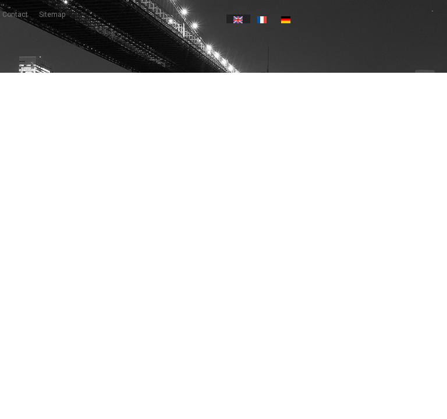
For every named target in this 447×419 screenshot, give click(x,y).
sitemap (52, 14)
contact (15, 14)
